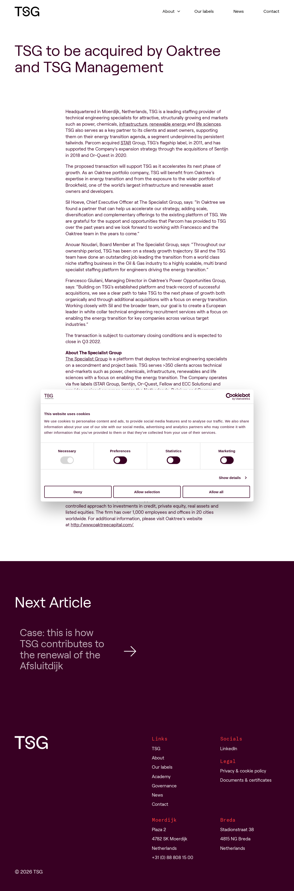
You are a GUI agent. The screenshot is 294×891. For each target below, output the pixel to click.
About (168, 11)
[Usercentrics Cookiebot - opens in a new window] (229, 396)
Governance (164, 785)
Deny (78, 492)
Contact (271, 11)
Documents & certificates (246, 780)
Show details (230, 477)
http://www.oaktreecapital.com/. (102, 524)
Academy (161, 776)
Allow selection (147, 492)
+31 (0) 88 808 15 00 (172, 857)
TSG (156, 748)
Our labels (204, 11)
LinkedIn (228, 748)
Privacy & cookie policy (243, 770)
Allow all (216, 492)
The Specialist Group (87, 358)
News (238, 11)
